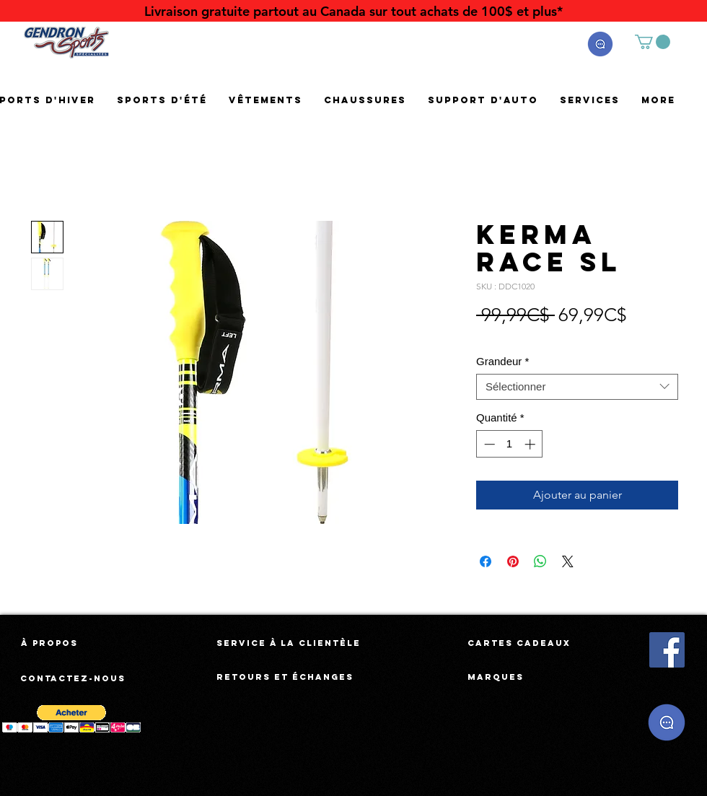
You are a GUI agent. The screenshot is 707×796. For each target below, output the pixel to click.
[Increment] (531, 444)
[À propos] (49, 643)
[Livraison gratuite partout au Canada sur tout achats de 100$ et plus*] (353, 11)
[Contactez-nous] (73, 678)
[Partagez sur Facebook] (485, 561)
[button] (600, 44)
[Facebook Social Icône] (667, 650)
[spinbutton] (510, 444)
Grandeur (502, 361)
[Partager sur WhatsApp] (540, 561)
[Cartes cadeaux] (519, 643)
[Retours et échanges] (285, 677)
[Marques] (495, 677)
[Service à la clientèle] (288, 643)
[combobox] (577, 387)
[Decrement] (488, 444)
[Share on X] (567, 561)
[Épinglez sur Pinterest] (513, 561)
